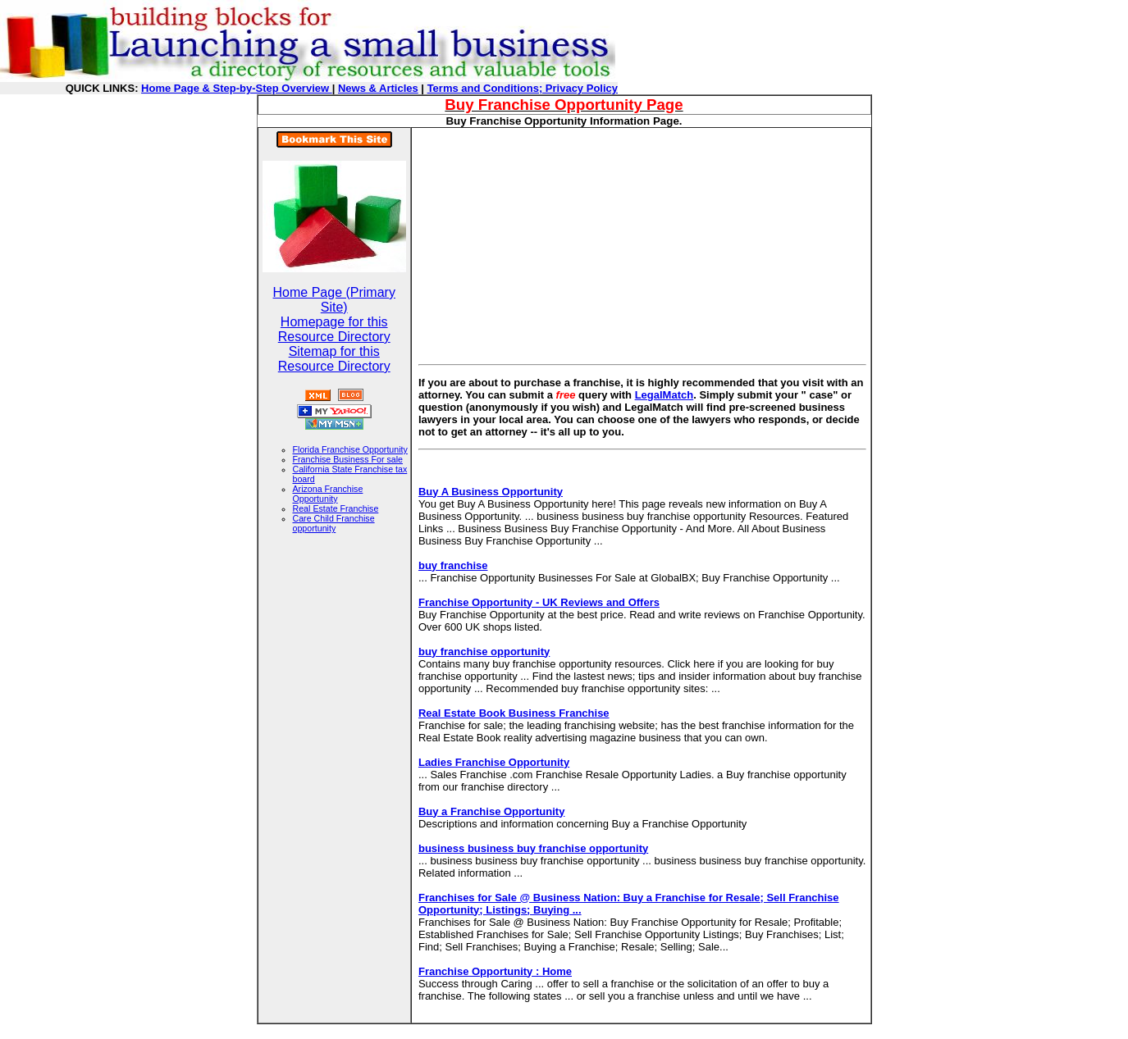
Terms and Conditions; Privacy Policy (522, 88)
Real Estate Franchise (336, 508)
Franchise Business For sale (348, 459)
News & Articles (378, 88)
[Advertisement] (556, 243)
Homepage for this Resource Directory (334, 329)
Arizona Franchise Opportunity (328, 494)
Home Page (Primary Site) (334, 299)
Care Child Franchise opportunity (334, 523)
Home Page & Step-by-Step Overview (236, 88)
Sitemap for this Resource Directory (334, 358)
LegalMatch (664, 395)
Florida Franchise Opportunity (350, 449)
